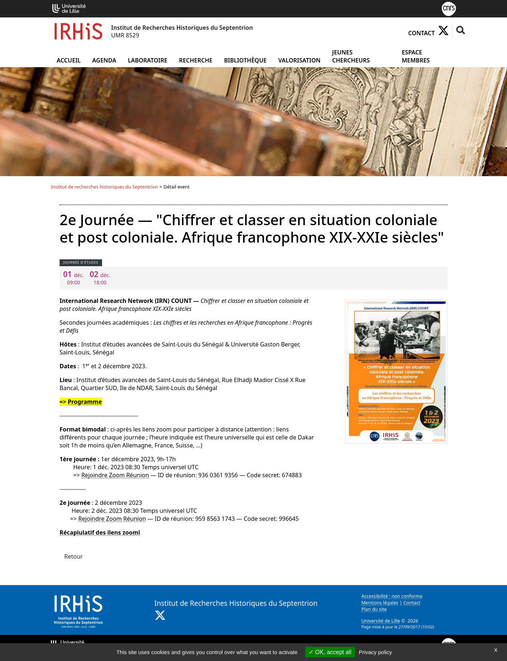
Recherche (195, 60)
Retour (73, 556)
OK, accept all (330, 652)
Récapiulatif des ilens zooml (100, 532)
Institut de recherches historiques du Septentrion (104, 186)
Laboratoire (147, 60)
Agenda (104, 60)
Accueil (69, 60)
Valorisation (299, 60)
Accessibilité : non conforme (391, 596)
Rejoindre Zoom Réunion (115, 475)
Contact (421, 33)
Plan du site (374, 609)
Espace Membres (416, 56)
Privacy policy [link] (375, 652)
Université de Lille (380, 620)
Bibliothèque (245, 60)
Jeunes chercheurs (351, 56)
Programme (85, 402)
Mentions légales (379, 602)
